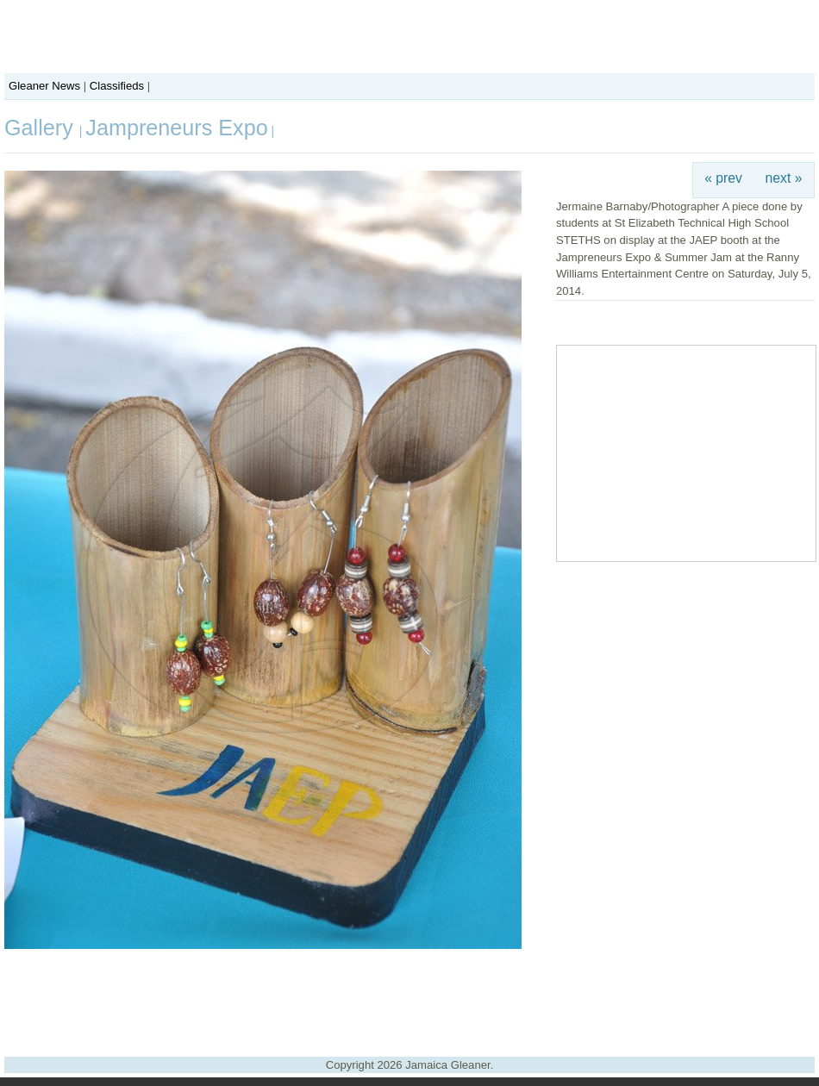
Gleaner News (44, 85)
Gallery (41, 127)
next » (784, 178)
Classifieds (117, 85)
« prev (723, 178)
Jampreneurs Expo (176, 127)
